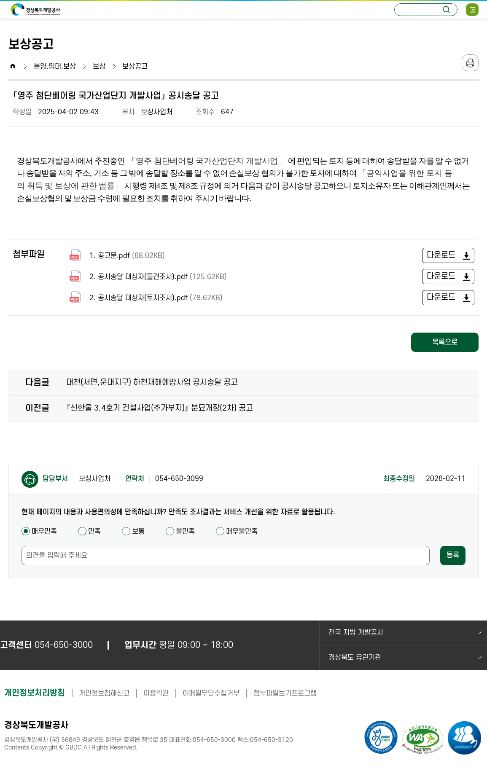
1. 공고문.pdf (115, 255)
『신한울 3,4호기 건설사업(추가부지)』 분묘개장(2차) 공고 (159, 408)
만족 (89, 531)
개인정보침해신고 (104, 693)
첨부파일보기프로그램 (285, 693)
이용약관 (156, 693)
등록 (453, 555)
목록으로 (444, 342)
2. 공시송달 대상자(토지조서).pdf (144, 298)
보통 (133, 531)
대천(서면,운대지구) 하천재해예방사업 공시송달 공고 (152, 382)
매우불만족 (237, 531)
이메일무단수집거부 (211, 693)
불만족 (180, 531)
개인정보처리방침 (34, 693)
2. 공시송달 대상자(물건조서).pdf (146, 277)
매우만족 (39, 531)
